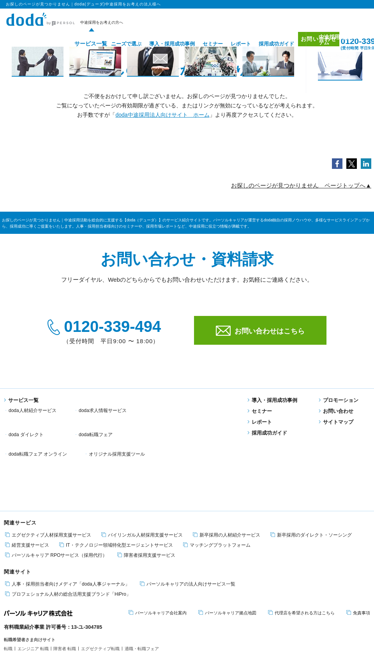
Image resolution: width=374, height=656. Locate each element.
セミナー (201, 44)
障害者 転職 (64, 581)
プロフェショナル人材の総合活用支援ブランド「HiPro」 (68, 527)
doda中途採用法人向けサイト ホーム (162, 115)
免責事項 (358, 546)
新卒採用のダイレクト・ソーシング (311, 467)
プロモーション (338, 400)
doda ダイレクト (176, 410)
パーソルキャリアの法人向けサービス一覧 (187, 516)
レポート (229, 44)
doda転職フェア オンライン (108, 420)
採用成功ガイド (264, 44)
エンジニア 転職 (33, 581)
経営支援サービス (27, 478)
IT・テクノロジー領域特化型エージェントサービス (116, 478)
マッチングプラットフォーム (217, 478)
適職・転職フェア (142, 581)
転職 (8, 581)
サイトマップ (336, 422)
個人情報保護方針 (45, 615)
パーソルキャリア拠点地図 (227, 546)
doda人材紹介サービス (32, 410)
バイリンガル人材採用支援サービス (142, 467)
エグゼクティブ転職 (100, 581)
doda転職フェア (25, 420)
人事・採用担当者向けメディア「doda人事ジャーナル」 (67, 516)
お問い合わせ (311, 43)
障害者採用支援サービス (146, 488)
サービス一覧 (76, 44)
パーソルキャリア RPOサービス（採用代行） (56, 488)
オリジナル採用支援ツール (187, 420)
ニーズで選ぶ (114, 44)
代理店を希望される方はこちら (301, 546)
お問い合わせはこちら (260, 331)
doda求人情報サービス (103, 410)
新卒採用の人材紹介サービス (226, 467)
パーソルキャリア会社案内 (158, 546)
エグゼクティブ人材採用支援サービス (48, 467)
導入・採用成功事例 (160, 44)
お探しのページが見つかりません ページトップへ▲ (301, 185)
